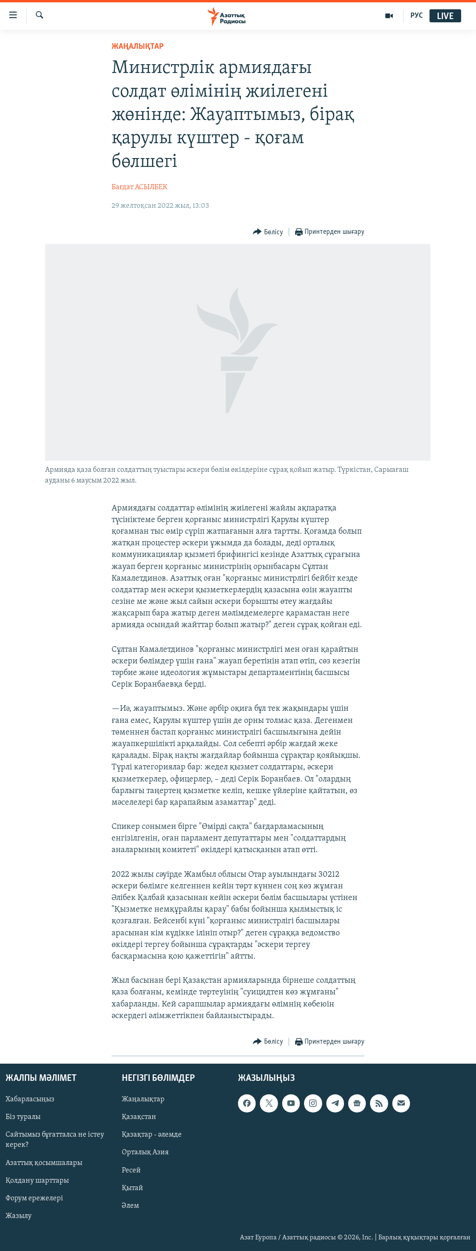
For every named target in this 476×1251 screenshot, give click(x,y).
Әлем (130, 1206)
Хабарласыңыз (30, 1099)
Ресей (131, 1170)
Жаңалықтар (143, 1099)
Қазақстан (139, 1117)
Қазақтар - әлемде (152, 1134)
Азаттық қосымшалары (44, 1163)
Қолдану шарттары (37, 1181)
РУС (416, 16)
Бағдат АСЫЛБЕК (139, 187)
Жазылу (19, 1216)
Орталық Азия (145, 1152)
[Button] (268, 232)
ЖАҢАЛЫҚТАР (138, 46)
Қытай (132, 1188)
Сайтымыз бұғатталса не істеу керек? (55, 1140)
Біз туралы (23, 1117)
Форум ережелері (34, 1198)
